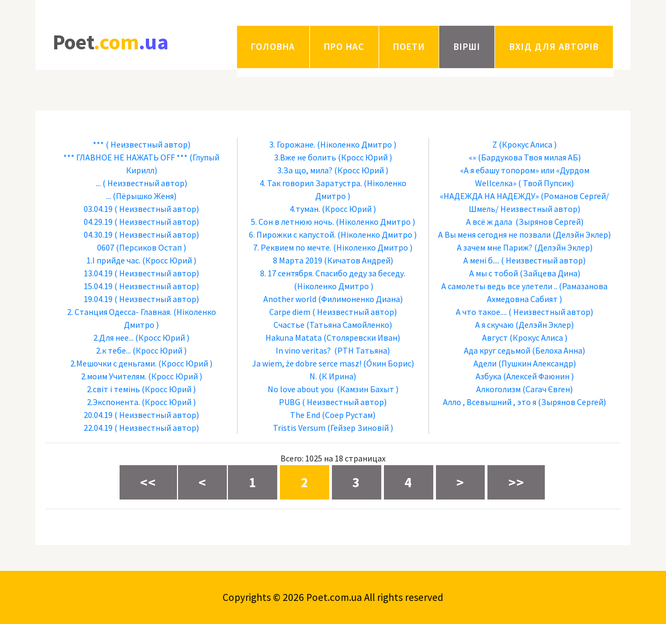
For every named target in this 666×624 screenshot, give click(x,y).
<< (148, 482)
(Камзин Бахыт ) (367, 389)
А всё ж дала (490, 221)
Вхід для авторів (554, 47)
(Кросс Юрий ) (169, 260)
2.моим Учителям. (113, 376)
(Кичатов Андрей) (358, 260)
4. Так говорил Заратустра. (311, 183)
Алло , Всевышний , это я (489, 402)
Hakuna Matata (293, 337)
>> (516, 482)
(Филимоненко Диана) (360, 298)
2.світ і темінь (113, 389)
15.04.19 (98, 286)
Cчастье (289, 324)
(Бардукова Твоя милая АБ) (529, 157)
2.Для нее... (113, 337)
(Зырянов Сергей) (549, 221)
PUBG (289, 402)
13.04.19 (98, 273)
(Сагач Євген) (547, 389)
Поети (409, 47)
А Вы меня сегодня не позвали (494, 234)
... (98, 183)
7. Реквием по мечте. (292, 247)
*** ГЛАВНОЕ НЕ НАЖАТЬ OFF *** (125, 157)
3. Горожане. (292, 144)
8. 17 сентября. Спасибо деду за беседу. (332, 273)
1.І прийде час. (113, 260)
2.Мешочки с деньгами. (113, 363)
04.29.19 (98, 221)
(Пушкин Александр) (537, 363)
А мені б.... (481, 260)
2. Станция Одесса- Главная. (119, 311)
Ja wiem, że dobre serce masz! (306, 363)
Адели (485, 363)
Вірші (467, 47)
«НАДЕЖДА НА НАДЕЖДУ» (489, 195)
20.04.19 (98, 414)
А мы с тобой (493, 273)
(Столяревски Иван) (361, 337)
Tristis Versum (299, 427)
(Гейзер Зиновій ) (360, 427)
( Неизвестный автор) (148, 144)
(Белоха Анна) (558, 350)
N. (313, 376)
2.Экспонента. (113, 402)
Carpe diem (289, 311)
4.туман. (305, 208)
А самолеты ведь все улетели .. (499, 286)
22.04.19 (98, 427)
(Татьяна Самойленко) (349, 324)
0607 (105, 247)
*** (98, 144)
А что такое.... (481, 311)
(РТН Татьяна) (362, 350)
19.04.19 (98, 298)
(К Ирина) (337, 376)
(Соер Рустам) (348, 414)
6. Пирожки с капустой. (292, 234)
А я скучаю (494, 324)
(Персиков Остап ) (151, 247)
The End (305, 414)
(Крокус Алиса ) (528, 144)
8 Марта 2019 (297, 260)
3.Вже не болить (305, 157)
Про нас (344, 47)
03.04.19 (98, 208)
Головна (273, 47)
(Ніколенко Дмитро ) (356, 144)
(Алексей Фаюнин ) (538, 376)
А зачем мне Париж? (494, 247)
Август (495, 337)
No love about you (301, 389)
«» (472, 157)
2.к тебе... (113, 350)
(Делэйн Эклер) (581, 234)
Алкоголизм (498, 389)
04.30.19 (98, 234)
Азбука (488, 376)
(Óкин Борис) (388, 363)
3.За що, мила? (304, 170)
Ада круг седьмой (497, 350)
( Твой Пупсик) (546, 183)
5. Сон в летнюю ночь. (292, 221)
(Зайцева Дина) (550, 273)
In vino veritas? (304, 350)
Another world (289, 298)
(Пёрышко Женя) (144, 195)
